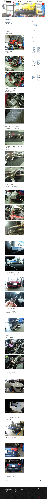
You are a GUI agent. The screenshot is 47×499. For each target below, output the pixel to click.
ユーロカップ (33, 80)
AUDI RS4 (33, 49)
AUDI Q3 (38, 46)
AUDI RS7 (38, 50)
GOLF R (38, 62)
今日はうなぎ (26, 480)
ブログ (26, 3)
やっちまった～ (34, 31)
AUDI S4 (38, 52)
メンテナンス (22, 3)
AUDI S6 (38, 53)
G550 (37, 61)
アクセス (15, 491)
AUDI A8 (33, 46)
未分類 (37, 80)
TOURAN (33, 78)
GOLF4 (37, 64)
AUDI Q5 (33, 47)
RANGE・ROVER (39, 73)
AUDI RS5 (38, 49)
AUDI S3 (33, 52)
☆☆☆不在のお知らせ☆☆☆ (36, 25)
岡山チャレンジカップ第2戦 (36, 24)
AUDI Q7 (38, 47)
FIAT (32, 61)
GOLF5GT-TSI (38, 66)
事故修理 (7, 492)
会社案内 (14, 488)
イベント (33, 79)
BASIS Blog (8, 19)
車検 (6, 491)
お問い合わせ (43, 4)
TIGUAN (33, 77)
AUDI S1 (38, 51)
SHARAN (33, 76)
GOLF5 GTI (38, 65)
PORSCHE (33, 73)
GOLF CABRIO (34, 62)
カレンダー (40, 3)
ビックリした (34, 23)
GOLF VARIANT (34, 63)
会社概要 (36, 3)
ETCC (32, 60)
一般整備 (7, 490)
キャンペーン (31, 3)
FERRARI (38, 60)
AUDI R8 (33, 48)
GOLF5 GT (33, 65)
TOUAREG (38, 77)
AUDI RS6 (33, 50)
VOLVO (37, 78)
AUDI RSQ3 (33, 51)
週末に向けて (34, 29)
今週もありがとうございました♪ (36, 30)
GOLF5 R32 (33, 66)
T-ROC (37, 76)
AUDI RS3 (38, 48)
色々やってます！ (8, 480)
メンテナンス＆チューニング (8, 489)
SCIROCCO (38, 75)
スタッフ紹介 (15, 490)
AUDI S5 (33, 53)
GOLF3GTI (38, 63)
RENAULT (33, 75)
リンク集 (22, 489)
